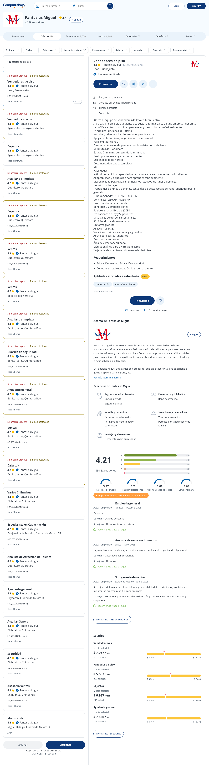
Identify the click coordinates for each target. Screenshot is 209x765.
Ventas (12, 249)
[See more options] (152, 84)
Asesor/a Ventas (18, 686)
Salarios (104, 36)
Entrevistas (133, 36)
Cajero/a (13, 146)
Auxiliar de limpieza (20, 179)
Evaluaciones (76, 36)
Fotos (190, 36)
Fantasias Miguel (29, 86)
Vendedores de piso (20, 81)
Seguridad (14, 653)
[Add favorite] (124, 84)
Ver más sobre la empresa (107, 377)
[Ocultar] (143, 84)
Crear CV (196, 5)
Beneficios (162, 36)
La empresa (18, 36)
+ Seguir (76, 19)
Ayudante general (19, 390)
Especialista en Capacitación (26, 524)
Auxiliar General (18, 621)
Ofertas (47, 36)
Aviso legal (37, 753)
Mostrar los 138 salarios (108, 733)
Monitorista (15, 718)
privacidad (50, 753)
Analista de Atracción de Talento (29, 557)
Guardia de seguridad (22, 352)
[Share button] (133, 84)
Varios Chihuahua (19, 492)
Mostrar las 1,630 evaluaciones (112, 619)
